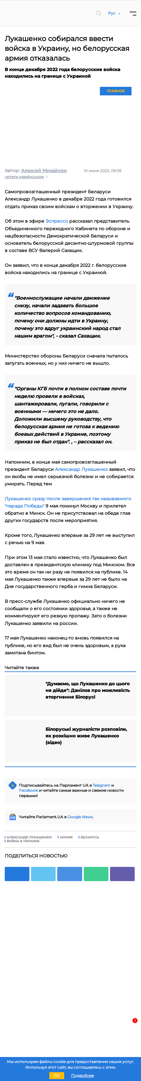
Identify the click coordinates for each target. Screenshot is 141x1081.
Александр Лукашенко (81, 469)
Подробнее (82, 1075)
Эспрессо (57, 221)
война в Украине (23, 841)
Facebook (28, 790)
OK (57, 1075)
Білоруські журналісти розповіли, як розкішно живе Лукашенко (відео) (86, 735)
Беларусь (90, 837)
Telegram (101, 785)
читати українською (24, 176)
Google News (80, 816)
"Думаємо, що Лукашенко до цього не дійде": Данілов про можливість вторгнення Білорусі (88, 690)
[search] (98, 13)
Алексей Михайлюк (44, 170)
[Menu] (132, 13)
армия (66, 837)
